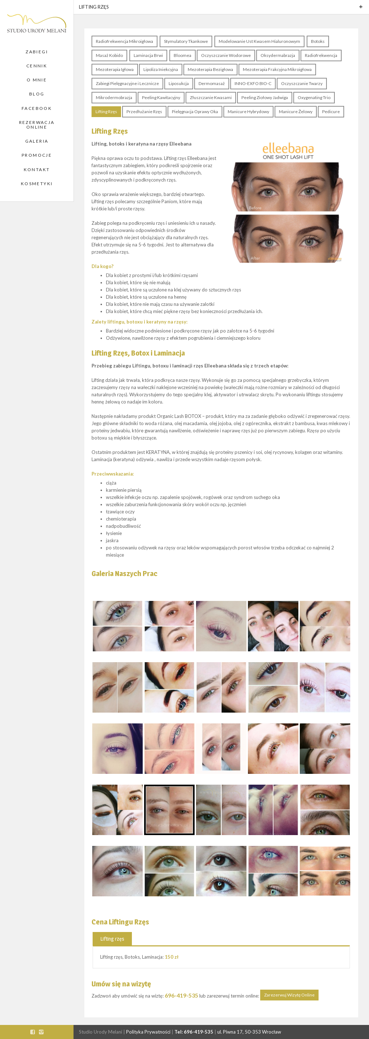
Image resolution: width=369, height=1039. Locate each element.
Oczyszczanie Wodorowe (226, 55)
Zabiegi (37, 51)
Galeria (37, 141)
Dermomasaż (212, 83)
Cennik (36, 65)
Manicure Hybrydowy (248, 111)
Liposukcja (179, 83)
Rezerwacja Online (37, 125)
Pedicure (331, 111)
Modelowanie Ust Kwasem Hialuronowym (259, 41)
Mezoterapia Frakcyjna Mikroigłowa (277, 69)
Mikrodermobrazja (114, 97)
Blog (37, 94)
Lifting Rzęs (106, 111)
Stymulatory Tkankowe (186, 41)
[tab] (112, 938)
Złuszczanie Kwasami (211, 97)
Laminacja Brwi (148, 55)
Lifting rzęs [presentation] (112, 939)
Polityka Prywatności (148, 1032)
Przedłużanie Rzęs (144, 111)
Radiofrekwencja (321, 55)
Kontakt (37, 169)
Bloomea (182, 55)
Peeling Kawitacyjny (161, 97)
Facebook (37, 108)
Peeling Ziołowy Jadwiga (264, 97)
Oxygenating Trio (314, 97)
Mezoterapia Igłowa (115, 69)
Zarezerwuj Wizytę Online (289, 995)
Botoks (318, 41)
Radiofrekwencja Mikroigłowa (124, 41)
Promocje (37, 155)
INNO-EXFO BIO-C (253, 83)
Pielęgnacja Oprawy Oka (195, 111)
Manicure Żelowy (295, 111)
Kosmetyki (37, 183)
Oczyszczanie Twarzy (302, 83)
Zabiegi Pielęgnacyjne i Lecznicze (127, 83)
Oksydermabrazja (278, 55)
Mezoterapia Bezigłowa (210, 69)
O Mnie (37, 80)
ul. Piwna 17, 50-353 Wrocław (249, 1032)
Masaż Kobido (109, 55)
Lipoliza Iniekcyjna (160, 69)
